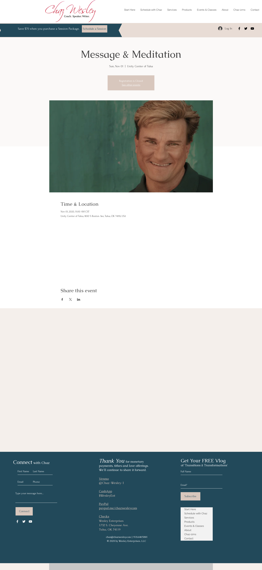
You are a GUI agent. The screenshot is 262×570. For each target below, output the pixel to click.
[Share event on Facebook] (62, 299)
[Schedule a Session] (94, 29)
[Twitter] (246, 29)
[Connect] (24, 511)
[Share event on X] (70, 299)
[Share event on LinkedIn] (78, 299)
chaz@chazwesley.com (118, 536)
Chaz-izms (190, 534)
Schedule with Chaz (195, 513)
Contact (188, 538)
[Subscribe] (190, 496)
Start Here (190, 509)
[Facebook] (239, 29)
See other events (131, 84)
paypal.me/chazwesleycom (118, 508)
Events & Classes (194, 525)
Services (189, 517)
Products (189, 521)
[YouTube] (252, 29)
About (187, 530)
